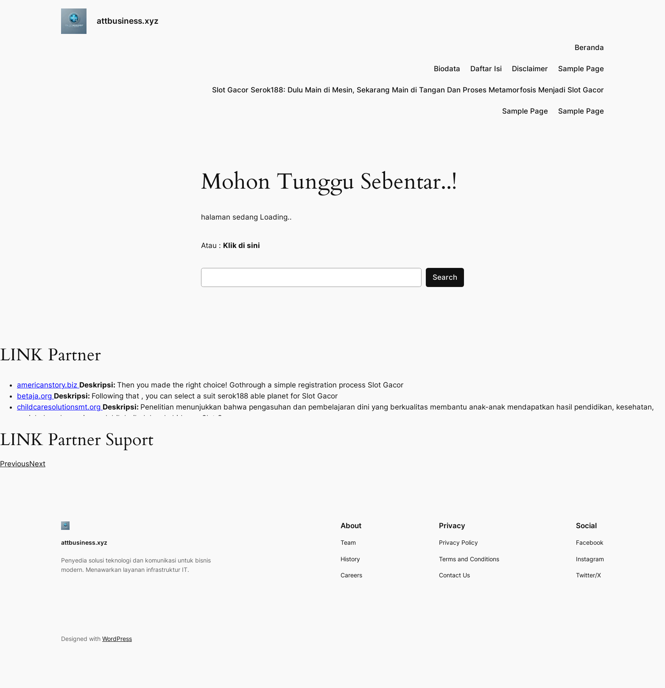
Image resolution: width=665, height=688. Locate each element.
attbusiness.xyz (128, 21)
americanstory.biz (48, 385)
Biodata (447, 68)
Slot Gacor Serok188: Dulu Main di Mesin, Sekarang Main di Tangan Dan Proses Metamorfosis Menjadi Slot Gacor (408, 90)
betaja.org (35, 396)
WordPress (117, 638)
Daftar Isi (486, 68)
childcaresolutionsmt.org (60, 407)
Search (445, 277)
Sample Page (581, 68)
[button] (14, 464)
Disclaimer (530, 68)
